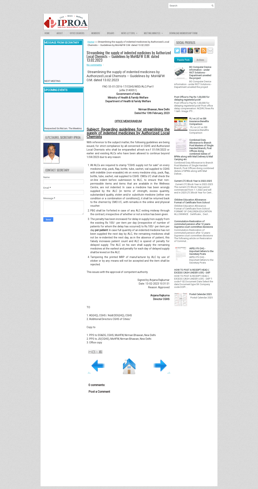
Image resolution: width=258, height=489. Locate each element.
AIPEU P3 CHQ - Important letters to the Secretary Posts (201, 251)
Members (95, 33)
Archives (200, 59)
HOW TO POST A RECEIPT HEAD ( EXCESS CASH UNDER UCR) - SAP (192, 271)
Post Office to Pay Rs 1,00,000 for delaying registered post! (191, 98)
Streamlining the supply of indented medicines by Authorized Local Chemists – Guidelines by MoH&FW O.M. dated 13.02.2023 (129, 56)
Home (47, 33)
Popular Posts (183, 59)
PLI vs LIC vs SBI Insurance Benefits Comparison (199, 121)
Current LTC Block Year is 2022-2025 (193, 181)
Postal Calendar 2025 (200, 294)
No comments (94, 64)
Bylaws (110, 33)
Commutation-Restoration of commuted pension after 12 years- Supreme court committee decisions (193, 224)
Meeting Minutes (154, 32)
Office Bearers (77, 33)
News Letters (130, 32)
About (60, 33)
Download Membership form (183, 33)
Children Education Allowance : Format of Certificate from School (192, 201)
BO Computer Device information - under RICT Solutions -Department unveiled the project (200, 73)
